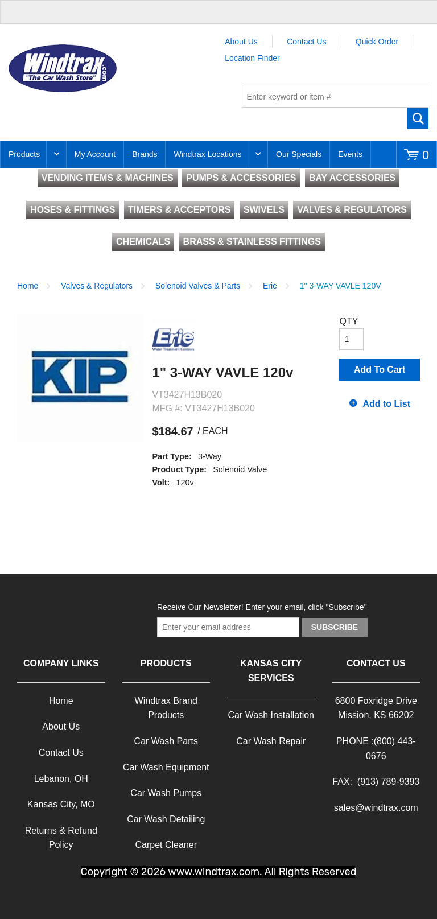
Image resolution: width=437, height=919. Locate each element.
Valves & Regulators (97, 285)
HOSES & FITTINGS (72, 210)
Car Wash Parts (166, 741)
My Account (95, 154)
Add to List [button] (386, 404)
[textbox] (335, 97)
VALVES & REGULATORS (352, 210)
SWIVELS (264, 210)
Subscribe (334, 627)
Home (27, 285)
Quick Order (377, 41)
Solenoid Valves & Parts (197, 285)
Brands (144, 154)
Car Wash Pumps (165, 793)
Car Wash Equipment (166, 767)
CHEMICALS (143, 241)
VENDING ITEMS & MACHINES (108, 178)
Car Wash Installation (271, 715)
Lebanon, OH (61, 779)
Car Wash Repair (271, 741)
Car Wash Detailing (166, 819)
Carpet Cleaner (166, 845)
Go (417, 118)
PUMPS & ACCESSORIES (241, 178)
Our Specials (298, 154)
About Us (241, 41)
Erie (270, 285)
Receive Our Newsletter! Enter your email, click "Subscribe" (262, 607)
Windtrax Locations (207, 154)
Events (350, 154)
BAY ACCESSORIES (352, 178)
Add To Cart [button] (379, 369)
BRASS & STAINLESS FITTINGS (252, 241)
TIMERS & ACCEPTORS (179, 210)
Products (24, 154)
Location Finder (252, 58)
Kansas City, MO (61, 804)
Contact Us (306, 41)
